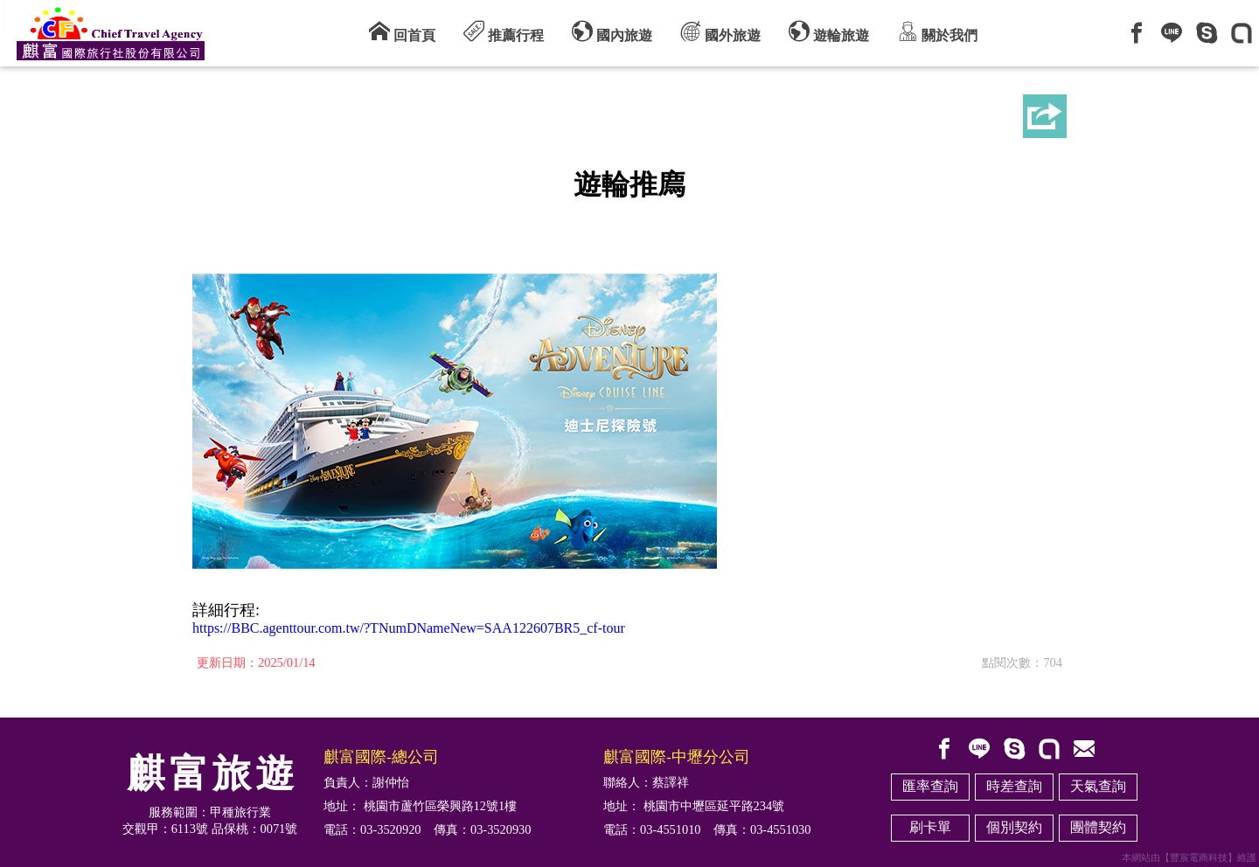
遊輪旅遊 (829, 31)
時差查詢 (1014, 786)
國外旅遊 (720, 31)
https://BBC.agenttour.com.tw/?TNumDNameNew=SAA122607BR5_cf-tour (408, 628)
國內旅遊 (612, 31)
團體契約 (1098, 827)
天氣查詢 (1098, 786)
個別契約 (1014, 827)
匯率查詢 (930, 786)
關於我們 (937, 31)
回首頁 (402, 31)
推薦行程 (503, 31)
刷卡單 (930, 827)
